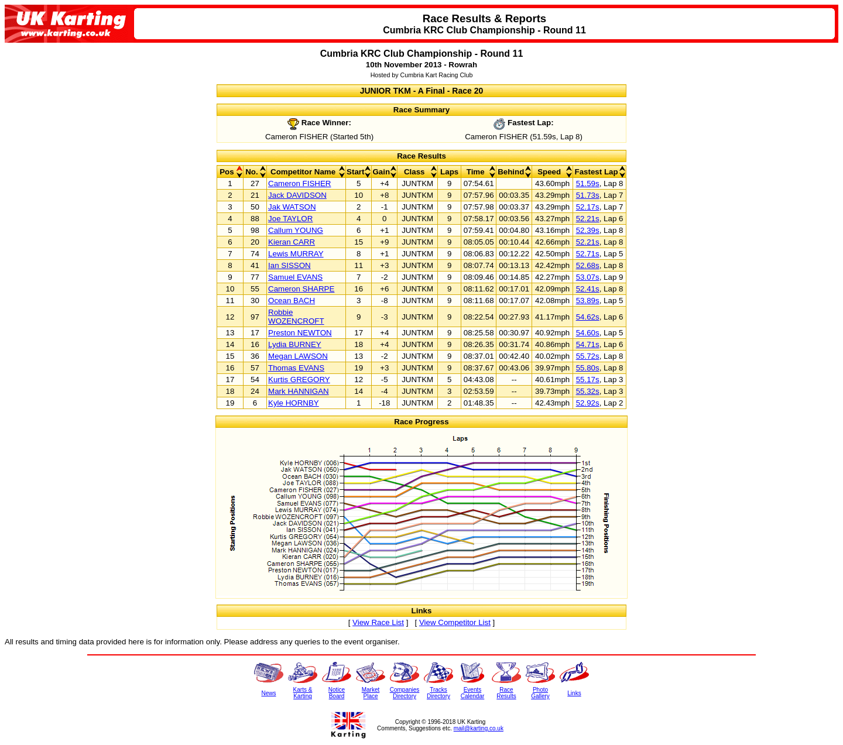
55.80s (587, 367)
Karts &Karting (303, 692)
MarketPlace (371, 692)
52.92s (587, 403)
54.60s (587, 332)
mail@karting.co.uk (478, 728)
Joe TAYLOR (290, 218)
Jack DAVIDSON (297, 195)
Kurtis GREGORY (299, 379)
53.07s (587, 277)
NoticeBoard (336, 692)
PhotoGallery (540, 692)
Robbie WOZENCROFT (296, 316)
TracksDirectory (438, 692)
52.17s (587, 206)
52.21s (587, 218)
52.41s (587, 288)
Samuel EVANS (295, 277)
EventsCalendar (473, 692)
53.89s (587, 300)
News (268, 693)
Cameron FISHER (299, 183)
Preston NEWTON (300, 332)
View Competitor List (455, 622)
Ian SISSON (289, 265)
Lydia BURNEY (294, 344)
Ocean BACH (291, 300)
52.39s (587, 230)
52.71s (587, 253)
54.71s (587, 344)
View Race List (378, 622)
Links (574, 693)
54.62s (587, 317)
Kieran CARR (291, 242)
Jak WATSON (292, 206)
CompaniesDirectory (405, 692)
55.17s (587, 379)
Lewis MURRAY (296, 253)
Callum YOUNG (295, 230)
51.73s (587, 195)
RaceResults (506, 692)
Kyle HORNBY (293, 403)
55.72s (587, 356)
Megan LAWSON (298, 356)
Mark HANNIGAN (298, 391)
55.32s (587, 391)
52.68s (587, 265)
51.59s (587, 183)
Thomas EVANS (296, 367)
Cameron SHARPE (301, 288)
